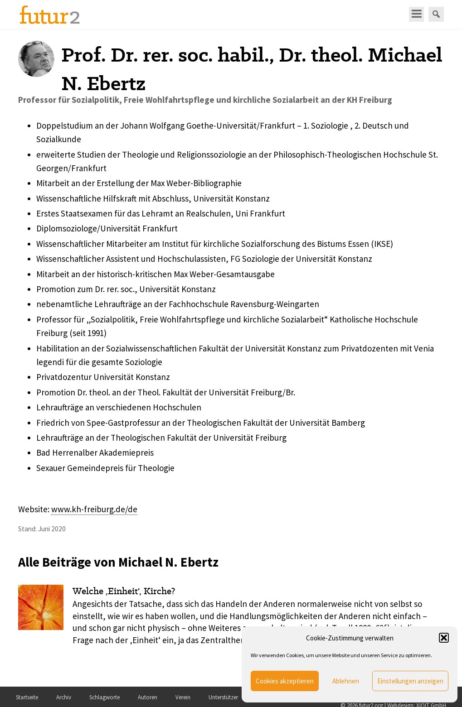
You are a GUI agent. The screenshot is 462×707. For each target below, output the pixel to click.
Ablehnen (345, 681)
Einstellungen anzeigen (410, 681)
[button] (443, 637)
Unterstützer (223, 697)
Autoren (147, 697)
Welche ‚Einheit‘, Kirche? (124, 591)
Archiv (63, 697)
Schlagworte (104, 697)
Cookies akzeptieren (285, 681)
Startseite (27, 697)
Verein (182, 697)
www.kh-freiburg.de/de (94, 509)
